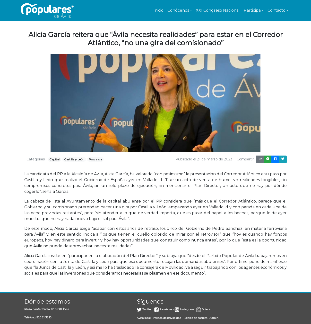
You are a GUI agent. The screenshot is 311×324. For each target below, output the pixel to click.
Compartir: (245, 159)
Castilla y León (74, 159)
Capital (54, 159)
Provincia (95, 159)
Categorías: (35, 159)
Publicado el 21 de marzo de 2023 (203, 159)
